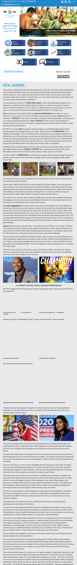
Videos (26, 62)
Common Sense (38, 52)
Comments (50, 62)
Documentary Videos (62, 43)
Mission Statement (15, 43)
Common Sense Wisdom (39, 557)
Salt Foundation (15, 52)
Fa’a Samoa (37, 554)
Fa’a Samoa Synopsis (39, 43)
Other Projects (60, 52)
